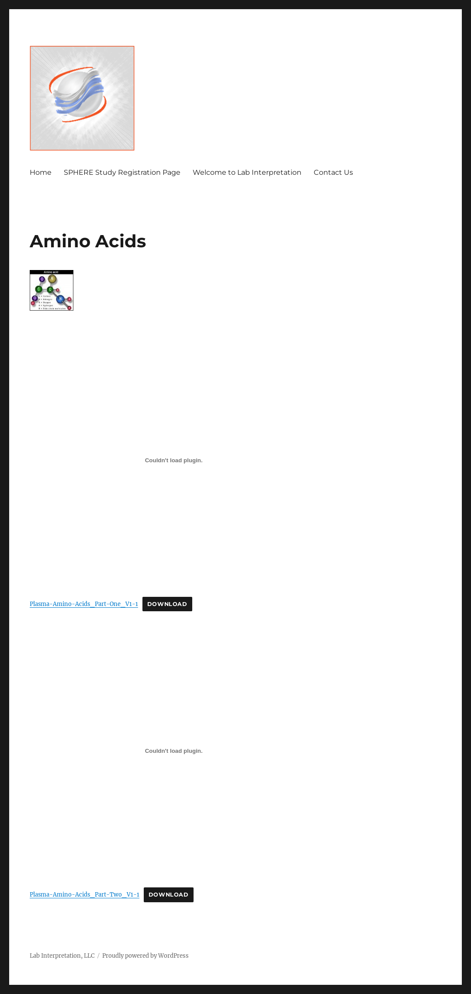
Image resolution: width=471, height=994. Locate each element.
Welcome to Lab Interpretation (247, 172)
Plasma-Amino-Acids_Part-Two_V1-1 (84, 894)
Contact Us (333, 172)
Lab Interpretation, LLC (62, 955)
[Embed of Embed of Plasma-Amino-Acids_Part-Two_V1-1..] (174, 751)
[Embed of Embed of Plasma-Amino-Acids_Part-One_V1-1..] (174, 460)
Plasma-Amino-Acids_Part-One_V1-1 (84, 603)
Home (41, 172)
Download (167, 604)
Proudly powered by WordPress (145, 955)
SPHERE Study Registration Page (122, 172)
